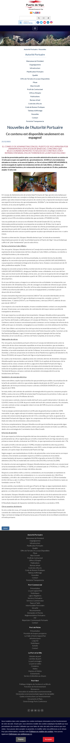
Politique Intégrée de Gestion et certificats (35, 684)
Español (31, 12)
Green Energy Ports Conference (35, 701)
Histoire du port (35, 656)
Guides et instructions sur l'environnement (35, 696)
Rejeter (21, 739)
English (36, 12)
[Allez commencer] (48, 18)
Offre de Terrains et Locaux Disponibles (35, 79)
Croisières (35, 666)
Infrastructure (35, 68)
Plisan (35, 82)
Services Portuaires (35, 598)
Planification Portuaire (35, 72)
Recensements (35, 610)
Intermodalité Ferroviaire (35, 605)
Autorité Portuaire (30, 49)
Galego (33, 12)
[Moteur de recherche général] (30, 18)
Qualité (35, 75)
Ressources (35, 689)
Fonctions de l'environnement (35, 687)
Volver (5, 528)
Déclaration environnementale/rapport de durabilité (35, 694)
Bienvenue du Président (35, 61)
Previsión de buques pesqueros (35, 633)
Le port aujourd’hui (35, 591)
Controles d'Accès (35, 103)
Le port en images (35, 661)
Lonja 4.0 (35, 641)
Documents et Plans (35, 699)
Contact (35, 118)
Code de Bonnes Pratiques (35, 107)
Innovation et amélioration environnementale (35, 692)
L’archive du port (35, 659)
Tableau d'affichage (35, 110)
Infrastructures (35, 638)
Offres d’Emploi (35, 93)
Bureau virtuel (35, 100)
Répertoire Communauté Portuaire (35, 620)
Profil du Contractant (35, 89)
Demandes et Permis (35, 613)
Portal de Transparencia (35, 121)
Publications (35, 96)
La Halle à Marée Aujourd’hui (35, 636)
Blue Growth (35, 86)
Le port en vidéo (35, 664)
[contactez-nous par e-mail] (43, 18)
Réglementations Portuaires (35, 615)
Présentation (35, 588)
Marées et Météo (35, 671)
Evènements (35, 674)
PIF (35, 618)
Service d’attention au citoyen (35, 676)
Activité (35, 646)
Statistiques (35, 593)
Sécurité (35, 608)
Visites (35, 669)
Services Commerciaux (35, 601)
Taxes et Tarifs (35, 603)
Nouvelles (42, 49)
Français (39, 12)
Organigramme (35, 65)
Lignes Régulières (35, 596)
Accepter (48, 739)
